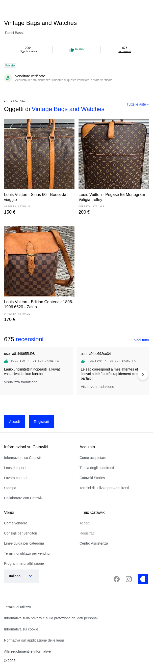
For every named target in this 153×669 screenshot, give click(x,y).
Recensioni (124, 51)
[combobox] (137, 104)
